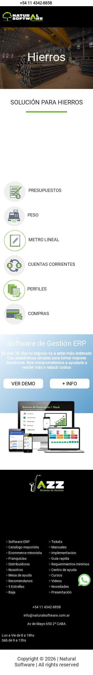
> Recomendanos (19, 581)
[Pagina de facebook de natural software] (87, 3)
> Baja (10, 592)
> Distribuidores (18, 564)
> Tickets (55, 542)
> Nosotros (14, 570)
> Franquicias (16, 558)
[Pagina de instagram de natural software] (88, 3)
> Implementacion (62, 553)
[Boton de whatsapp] (84, 580)
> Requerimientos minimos (69, 564)
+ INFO (69, 384)
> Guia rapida (59, 558)
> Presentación (60, 592)
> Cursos (55, 575)
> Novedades (59, 587)
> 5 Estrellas (15, 587)
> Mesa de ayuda (19, 575)
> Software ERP (18, 542)
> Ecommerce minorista (24, 553)
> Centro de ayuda (63, 570)
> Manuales (57, 547)
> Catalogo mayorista (22, 547)
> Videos (55, 581)
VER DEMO (23, 384)
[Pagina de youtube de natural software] (90, 3)
